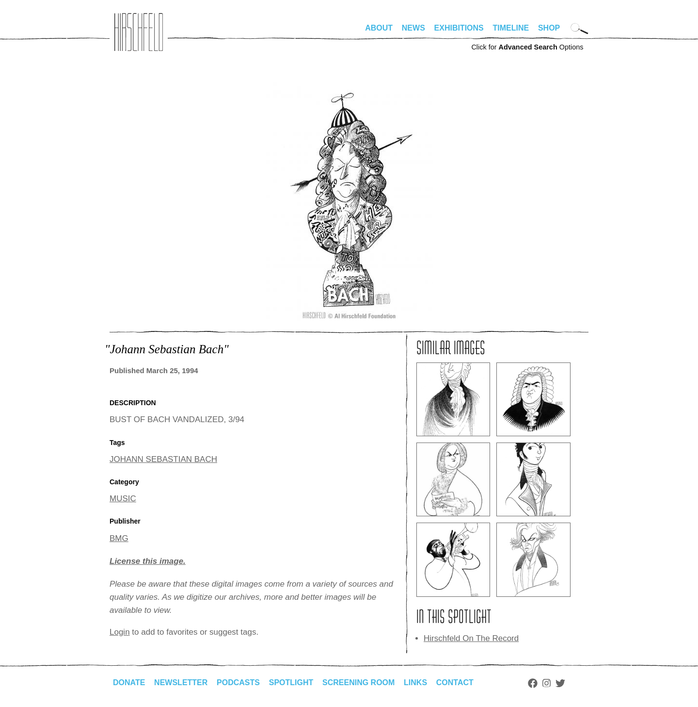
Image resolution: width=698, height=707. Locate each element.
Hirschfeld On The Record (471, 638)
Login (120, 632)
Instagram (546, 683)
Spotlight (291, 682)
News (413, 28)
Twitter (560, 683)
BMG (119, 538)
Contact (455, 682)
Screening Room (358, 682)
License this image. (148, 561)
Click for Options (527, 47)
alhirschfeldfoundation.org (139, 32)
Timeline (511, 28)
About (379, 28)
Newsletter (180, 682)
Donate (129, 682)
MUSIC (123, 498)
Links (415, 682)
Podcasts (238, 682)
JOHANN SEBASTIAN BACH (163, 459)
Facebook (533, 683)
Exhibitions (459, 28)
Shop (549, 28)
